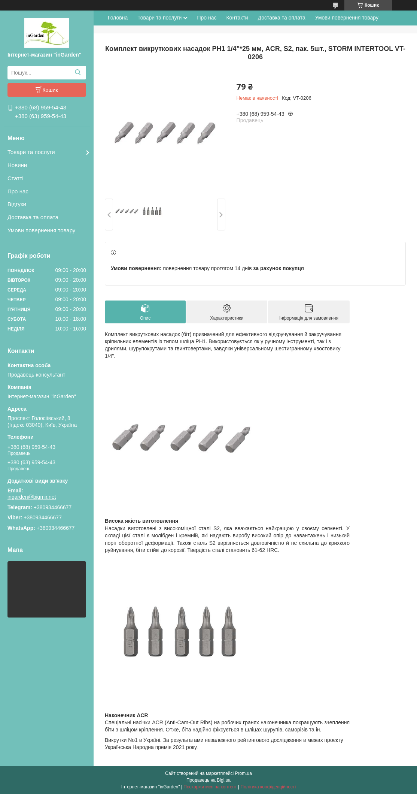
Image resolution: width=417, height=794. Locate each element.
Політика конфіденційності (268, 787)
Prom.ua (243, 773)
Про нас (17, 191)
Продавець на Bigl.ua (208, 780)
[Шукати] (77, 72)
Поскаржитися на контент (210, 787)
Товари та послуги (31, 152)
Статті (15, 178)
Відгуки (16, 204)
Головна (118, 18)
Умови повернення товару (41, 230)
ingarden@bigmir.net (31, 497)
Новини (17, 165)
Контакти (237, 18)
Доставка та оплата (32, 217)
